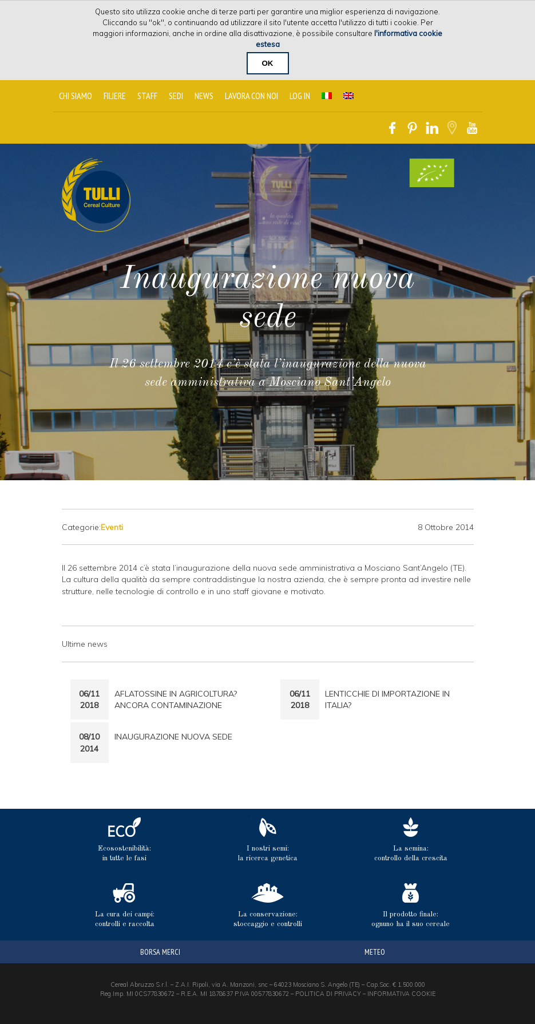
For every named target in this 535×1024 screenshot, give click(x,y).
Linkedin (432, 128)
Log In (300, 95)
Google (452, 128)
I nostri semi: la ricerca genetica (268, 839)
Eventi (112, 527)
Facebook (392, 128)
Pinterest (412, 128)
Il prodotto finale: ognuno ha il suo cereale (410, 905)
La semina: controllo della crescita (410, 839)
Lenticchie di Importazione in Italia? (387, 699)
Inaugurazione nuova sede (173, 737)
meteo (374, 952)
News (204, 95)
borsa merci (160, 952)
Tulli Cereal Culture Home (96, 195)
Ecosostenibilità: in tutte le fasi (124, 839)
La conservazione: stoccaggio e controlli (267, 905)
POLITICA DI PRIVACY (328, 994)
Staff (147, 95)
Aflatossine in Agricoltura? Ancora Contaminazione (175, 699)
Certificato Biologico (432, 172)
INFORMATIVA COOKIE (401, 994)
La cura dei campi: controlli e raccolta (124, 905)
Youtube (472, 128)
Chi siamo (75, 95)
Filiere (115, 95)
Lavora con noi (251, 95)
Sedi (176, 95)
